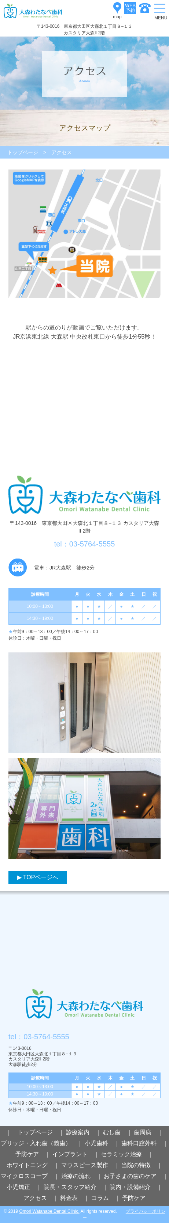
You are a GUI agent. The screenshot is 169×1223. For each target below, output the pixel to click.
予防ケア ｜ (33, 1154)
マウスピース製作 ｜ (90, 1165)
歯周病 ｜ (148, 1132)
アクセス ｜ (41, 1198)
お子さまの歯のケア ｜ (136, 1176)
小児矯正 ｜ (24, 1187)
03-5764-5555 (46, 1037)
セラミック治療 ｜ (127, 1154)
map (117, 8)
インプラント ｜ (75, 1154)
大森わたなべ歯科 (84, 1007)
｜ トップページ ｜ (35, 1132)
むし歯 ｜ (117, 1132)
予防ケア (134, 1198)
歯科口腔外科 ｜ (144, 1143)
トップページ (22, 152)
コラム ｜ (106, 1198)
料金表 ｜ (74, 1198)
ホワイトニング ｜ (33, 1165)
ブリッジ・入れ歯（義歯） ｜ (42, 1143)
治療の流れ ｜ (81, 1176)
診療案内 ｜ (83, 1132)
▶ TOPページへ (38, 877)
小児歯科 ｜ (102, 1143)
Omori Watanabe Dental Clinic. (49, 1211)
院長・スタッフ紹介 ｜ (76, 1187)
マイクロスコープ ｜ (30, 1176)
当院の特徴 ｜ (141, 1165)
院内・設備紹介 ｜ (136, 1187)
